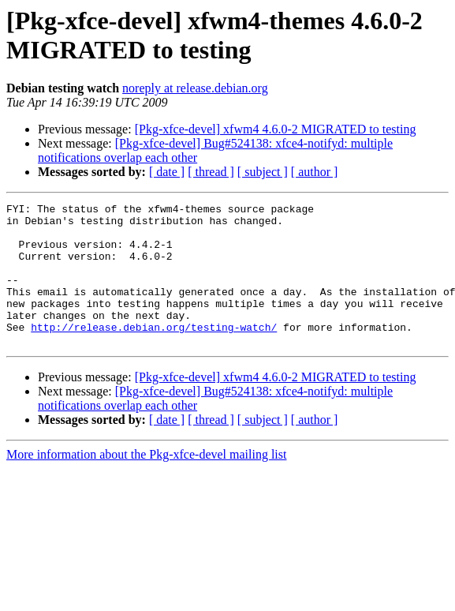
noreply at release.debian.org (195, 88)
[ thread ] (211, 171)
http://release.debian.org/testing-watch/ (154, 353)
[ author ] (314, 171)
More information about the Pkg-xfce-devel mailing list (146, 482)
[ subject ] (262, 171)
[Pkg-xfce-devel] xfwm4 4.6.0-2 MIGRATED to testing (275, 129)
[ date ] (167, 171)
